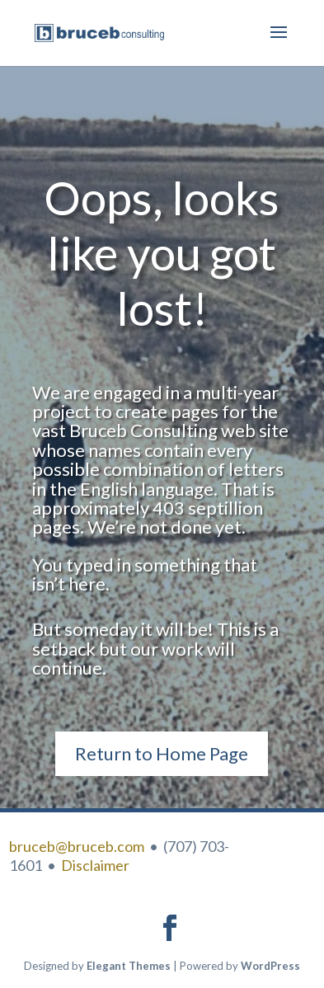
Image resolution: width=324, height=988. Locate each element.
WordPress (270, 965)
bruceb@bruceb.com (76, 846)
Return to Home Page (161, 753)
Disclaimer (95, 865)
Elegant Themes (129, 965)
